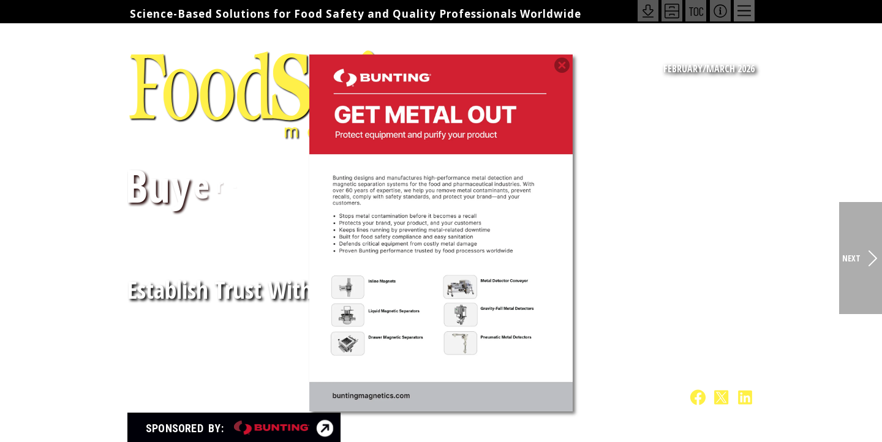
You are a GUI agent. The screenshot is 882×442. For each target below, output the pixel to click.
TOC (695, 11)
